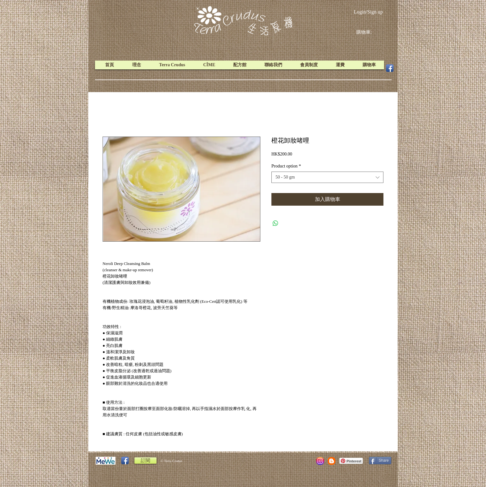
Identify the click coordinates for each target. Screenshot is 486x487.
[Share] (380, 460)
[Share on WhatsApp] (275, 223)
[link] (369, 32)
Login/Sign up (368, 12)
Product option (286, 166)
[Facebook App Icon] (390, 68)
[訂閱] (145, 460)
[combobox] (327, 177)
